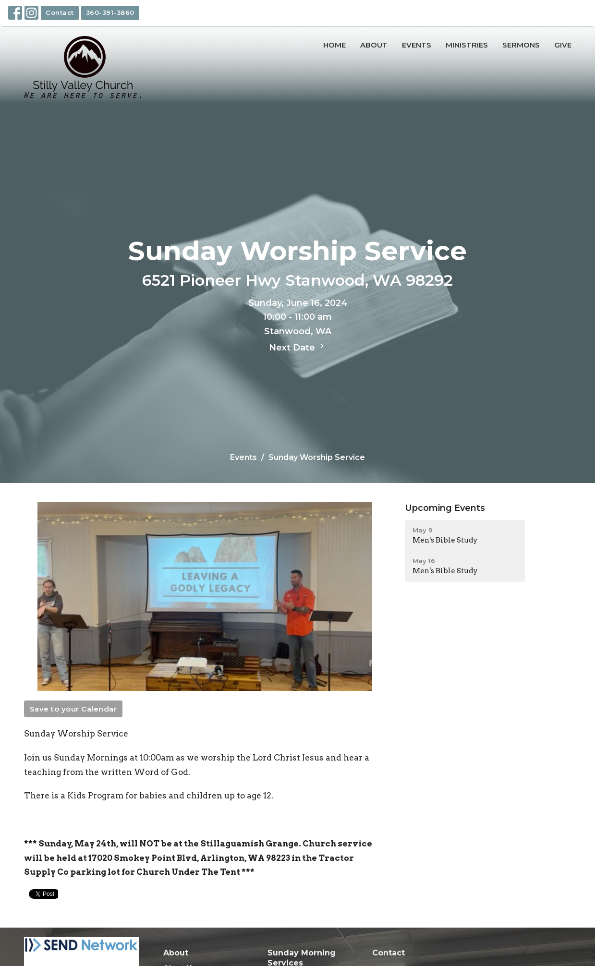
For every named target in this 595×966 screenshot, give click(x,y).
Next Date (298, 347)
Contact (60, 12)
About (374, 44)
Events (416, 44)
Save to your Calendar (73, 708)
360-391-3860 (110, 12)
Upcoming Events (445, 508)
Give (562, 44)
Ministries (467, 44)
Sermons (521, 44)
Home (334, 44)
